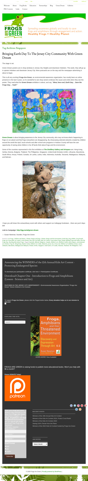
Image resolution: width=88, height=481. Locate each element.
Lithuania (5, 245)
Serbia (35, 245)
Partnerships (43, 6)
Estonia (7, 244)
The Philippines (74, 245)
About (15, 6)
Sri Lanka (55, 245)
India (39, 244)
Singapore (41, 245)
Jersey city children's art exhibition (64, 244)
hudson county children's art (30, 244)
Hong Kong (18, 244)
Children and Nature (19, 238)
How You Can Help (34, 240)
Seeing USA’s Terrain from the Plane (45, 423)
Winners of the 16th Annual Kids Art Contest (47, 416)
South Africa (48, 245)
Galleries (70, 6)
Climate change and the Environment (51, 238)
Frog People (79, 238)
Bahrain (37, 242)
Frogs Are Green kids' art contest (11, 240)
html (7, 446)
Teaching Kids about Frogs (16, 242)
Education (33, 6)
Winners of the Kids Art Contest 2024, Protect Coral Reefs (52, 418)
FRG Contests (8, 9)
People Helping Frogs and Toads (71, 240)
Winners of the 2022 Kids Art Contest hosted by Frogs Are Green (54, 426)
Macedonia (11, 245)
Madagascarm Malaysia (22, 245)
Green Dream (60, 6)
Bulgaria (42, 242)
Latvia (80, 244)
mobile (8, 451)
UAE (80, 245)
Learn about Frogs (56, 240)
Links (17, 9)
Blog (51, 6)
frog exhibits (72, 238)
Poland (31, 245)
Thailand (66, 245)
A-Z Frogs (10, 238)
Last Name (9, 439)
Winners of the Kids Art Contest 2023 (45, 421)
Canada (48, 242)
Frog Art (12, 244)
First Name (9, 434)
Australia (31, 242)
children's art (54, 242)
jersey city (51, 244)
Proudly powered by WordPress (51, 471)
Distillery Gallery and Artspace (67, 242)
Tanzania (60, 245)
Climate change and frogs (33, 238)
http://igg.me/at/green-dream (27, 230)
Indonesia (44, 244)
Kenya (76, 244)
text (7, 449)
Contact (24, 9)
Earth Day (65, 238)
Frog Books (23, 6)
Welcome (7, 6)
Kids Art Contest (45, 240)
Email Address (10, 429)
